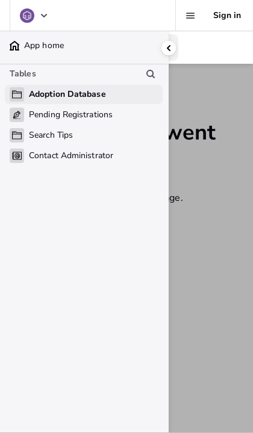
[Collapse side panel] (168, 48)
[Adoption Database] (34, 15)
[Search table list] (151, 74)
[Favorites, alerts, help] (190, 15)
